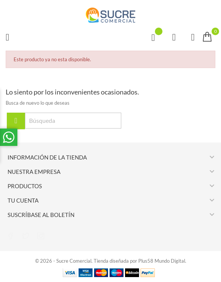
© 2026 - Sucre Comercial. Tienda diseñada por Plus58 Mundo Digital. (110, 261)
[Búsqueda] (73, 121)
